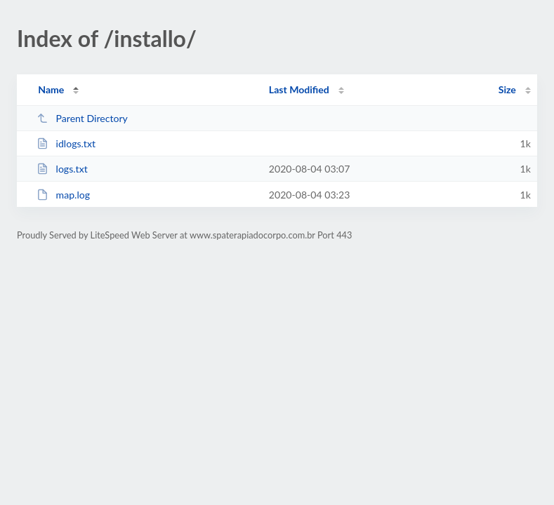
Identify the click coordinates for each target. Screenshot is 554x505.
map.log (63, 195)
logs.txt (62, 169)
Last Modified (299, 89)
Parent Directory (82, 118)
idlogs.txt (66, 143)
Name (51, 89)
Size (507, 89)
